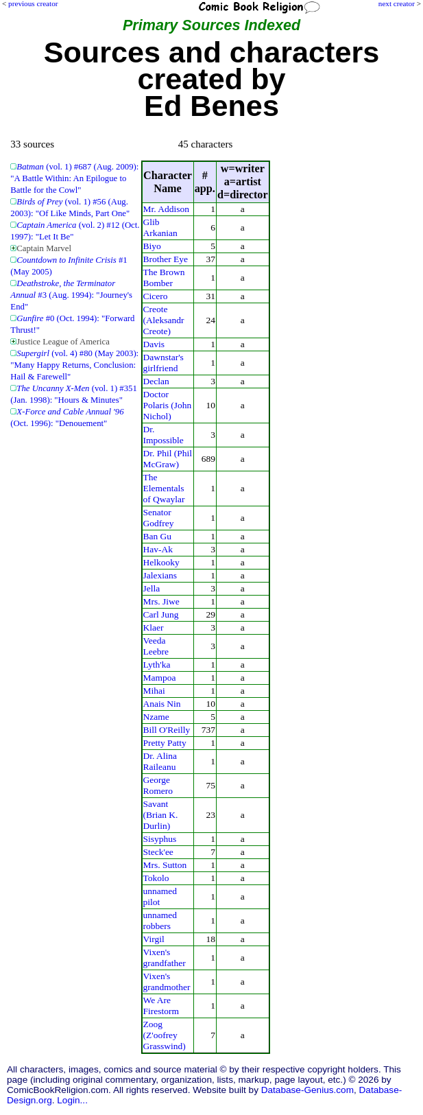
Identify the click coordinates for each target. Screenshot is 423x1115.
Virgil (154, 939)
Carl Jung (161, 614)
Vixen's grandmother (167, 981)
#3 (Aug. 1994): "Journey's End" (71, 295)
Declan (156, 381)
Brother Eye (166, 259)
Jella (151, 588)
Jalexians (160, 575)
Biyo (152, 246)
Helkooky (161, 562)
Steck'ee (158, 852)
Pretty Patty (164, 743)
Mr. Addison (166, 209)
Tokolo (156, 878)
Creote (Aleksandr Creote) (163, 320)
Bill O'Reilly (167, 730)
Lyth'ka (157, 664)
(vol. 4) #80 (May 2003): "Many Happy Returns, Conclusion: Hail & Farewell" (74, 365)
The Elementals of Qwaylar (164, 488)
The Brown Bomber (164, 277)
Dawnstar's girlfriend (163, 362)
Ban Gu (157, 536)
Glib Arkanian (160, 227)
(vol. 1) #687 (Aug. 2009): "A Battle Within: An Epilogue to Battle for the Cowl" (74, 178)
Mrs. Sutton (165, 865)
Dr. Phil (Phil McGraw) (168, 458)
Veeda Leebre (156, 646)
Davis (154, 344)
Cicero (155, 296)
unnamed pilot (160, 896)
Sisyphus (160, 839)
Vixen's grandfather (164, 957)
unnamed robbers (160, 920)
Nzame (156, 717)
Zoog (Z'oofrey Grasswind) (164, 1035)
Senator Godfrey (158, 517)
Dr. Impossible (163, 434)
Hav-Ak (158, 549)
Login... (72, 1100)
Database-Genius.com (307, 1090)
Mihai (154, 690)
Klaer (153, 627)
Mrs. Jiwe (161, 601)
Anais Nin (162, 704)
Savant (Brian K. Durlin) (160, 815)
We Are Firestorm (161, 1005)
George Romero (158, 785)
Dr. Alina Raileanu (160, 761)
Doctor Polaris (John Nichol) (167, 405)
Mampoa (159, 677)
